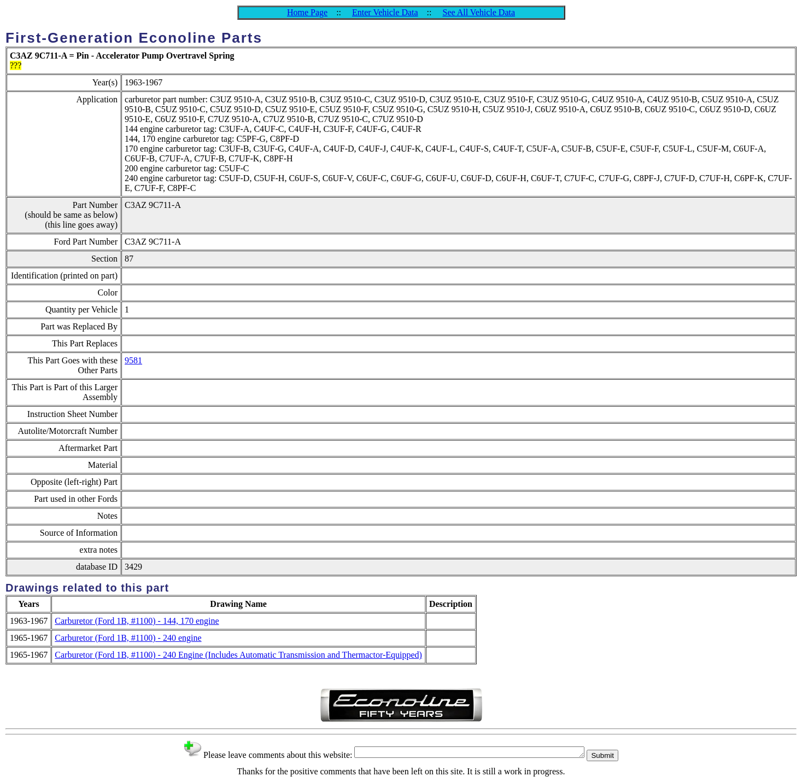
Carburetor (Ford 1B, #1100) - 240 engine (128, 637)
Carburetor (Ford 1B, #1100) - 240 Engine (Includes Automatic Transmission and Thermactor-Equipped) (238, 654)
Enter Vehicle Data (385, 12)
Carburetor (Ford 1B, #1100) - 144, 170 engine (137, 620)
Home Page (307, 12)
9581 (133, 360)
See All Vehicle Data (478, 12)
